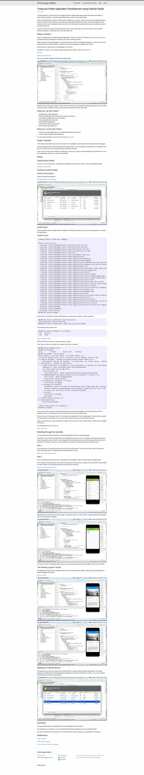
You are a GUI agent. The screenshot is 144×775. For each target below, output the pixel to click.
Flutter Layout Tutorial (43, 741)
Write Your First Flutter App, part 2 (46, 467)
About (105, 3)
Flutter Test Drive (42, 428)
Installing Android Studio (44, 166)
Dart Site (39, 52)
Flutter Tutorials (41, 738)
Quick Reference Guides (90, 3)
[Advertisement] (70, 770)
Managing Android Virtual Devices (46, 179)
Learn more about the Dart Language (47, 744)
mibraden (63, 759)
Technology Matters (46, 3)
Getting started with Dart (44, 55)
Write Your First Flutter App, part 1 (46, 453)
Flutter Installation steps (44, 338)
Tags (100, 3)
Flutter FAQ (70, 137)
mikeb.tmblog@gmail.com (45, 757)
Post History (76, 3)
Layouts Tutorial (41, 575)
